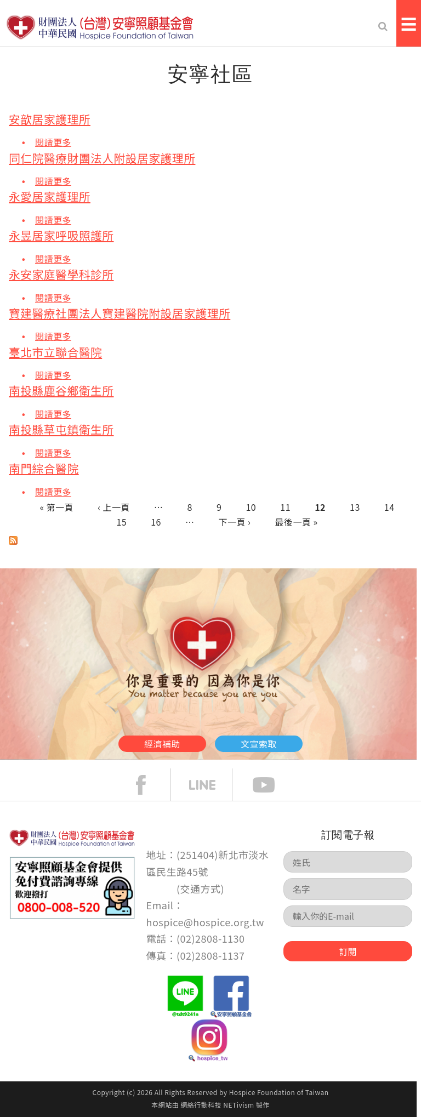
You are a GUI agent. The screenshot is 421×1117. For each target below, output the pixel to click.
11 (285, 507)
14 (389, 507)
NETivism (238, 1104)
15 (121, 521)
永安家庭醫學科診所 (61, 274)
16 (156, 521)
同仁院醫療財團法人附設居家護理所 (102, 158)
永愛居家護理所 (49, 196)
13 (355, 507)
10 (251, 507)
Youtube (272, 784)
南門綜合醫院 (44, 468)
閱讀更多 (53, 142)
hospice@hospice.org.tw (205, 922)
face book (149, 784)
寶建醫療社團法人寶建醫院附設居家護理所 (119, 313)
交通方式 (200, 888)
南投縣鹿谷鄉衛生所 (61, 390)
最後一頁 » (296, 521)
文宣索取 (259, 743)
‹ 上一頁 (114, 507)
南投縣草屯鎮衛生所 (61, 429)
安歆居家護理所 (49, 119)
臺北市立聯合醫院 (55, 352)
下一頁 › (235, 521)
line (210, 784)
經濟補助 (162, 743)
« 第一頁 (56, 507)
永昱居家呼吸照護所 (61, 235)
